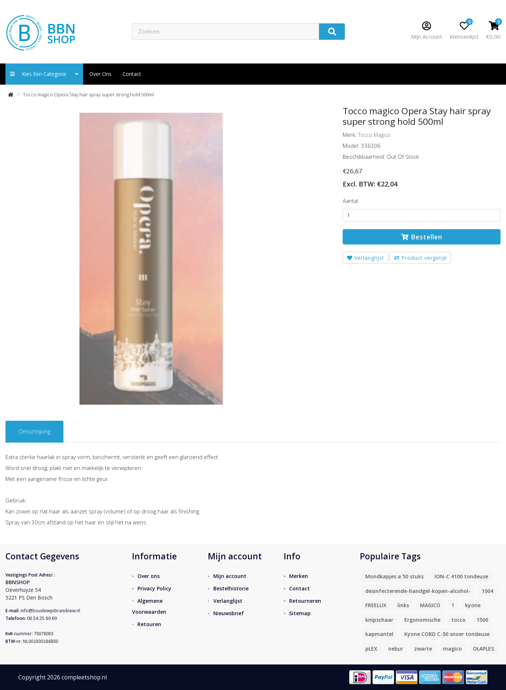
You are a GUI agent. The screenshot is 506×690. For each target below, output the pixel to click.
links (403, 605)
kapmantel (379, 634)
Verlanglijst (365, 257)
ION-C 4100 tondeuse (461, 576)
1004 (487, 590)
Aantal (350, 200)
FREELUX (375, 605)
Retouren (149, 624)
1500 (482, 619)
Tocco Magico (374, 134)
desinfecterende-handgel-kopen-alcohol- (418, 590)
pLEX (371, 648)
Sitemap (300, 613)
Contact (299, 588)
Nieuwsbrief (228, 613)
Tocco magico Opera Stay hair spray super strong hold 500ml (88, 94)
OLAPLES (483, 648)
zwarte (423, 648)
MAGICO (430, 605)
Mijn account (229, 576)
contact (131, 73)
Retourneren (305, 600)
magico (452, 648)
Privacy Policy (154, 588)
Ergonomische (422, 619)
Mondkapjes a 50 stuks (394, 576)
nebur (395, 648)
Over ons (100, 73)
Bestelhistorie (231, 588)
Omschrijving (34, 431)
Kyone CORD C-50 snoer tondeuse (447, 634)
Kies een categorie (44, 73)
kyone (472, 605)
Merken (298, 576)
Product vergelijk (420, 257)
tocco (458, 619)
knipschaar (379, 619)
